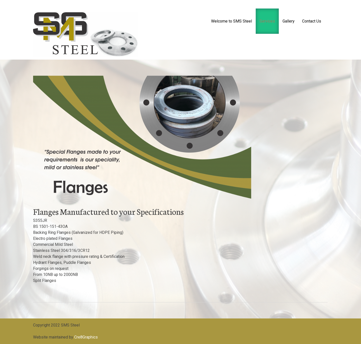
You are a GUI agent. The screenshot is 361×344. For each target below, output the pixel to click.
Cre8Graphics (86, 337)
